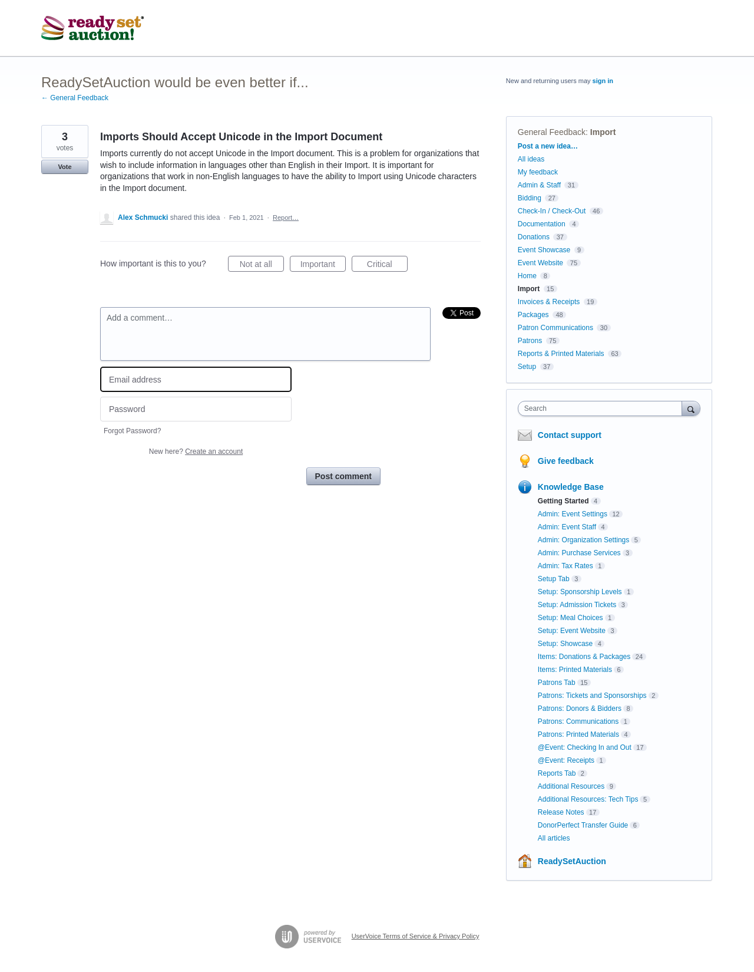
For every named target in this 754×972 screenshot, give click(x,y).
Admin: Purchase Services (579, 553)
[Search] (691, 408)
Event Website (540, 263)
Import (603, 132)
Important (323, 265)
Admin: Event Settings (572, 514)
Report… (286, 217)
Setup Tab (554, 579)
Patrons (530, 341)
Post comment (343, 476)
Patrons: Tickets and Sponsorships (592, 695)
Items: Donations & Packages (584, 657)
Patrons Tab (557, 682)
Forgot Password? (132, 431)
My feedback (538, 172)
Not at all (262, 265)
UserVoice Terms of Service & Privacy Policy (415, 936)
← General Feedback (74, 98)
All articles (554, 838)
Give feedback (566, 461)
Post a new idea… (548, 146)
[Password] (196, 409)
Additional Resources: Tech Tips (588, 799)
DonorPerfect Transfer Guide (583, 825)
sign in (603, 80)
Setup (527, 367)
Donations (534, 237)
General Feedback (552, 132)
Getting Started (563, 501)
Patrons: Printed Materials (578, 734)
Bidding (529, 198)
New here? (196, 451)
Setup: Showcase (565, 644)
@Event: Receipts (566, 760)
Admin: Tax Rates (565, 566)
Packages (533, 315)
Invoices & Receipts (549, 302)
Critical (387, 265)
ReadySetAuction (572, 861)
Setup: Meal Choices (570, 618)
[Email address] (196, 379)
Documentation (542, 224)
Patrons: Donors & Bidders (579, 708)
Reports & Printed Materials (561, 354)
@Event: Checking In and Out (584, 747)
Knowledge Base (571, 487)
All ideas (531, 159)
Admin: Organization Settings (583, 540)
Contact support (569, 435)
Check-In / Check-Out (552, 211)
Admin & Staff (539, 185)
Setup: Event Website (572, 631)
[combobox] (603, 408)
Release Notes (561, 812)
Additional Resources (571, 786)
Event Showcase (544, 250)
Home (527, 276)
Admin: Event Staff (567, 527)
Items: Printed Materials (575, 669)
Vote (64, 166)
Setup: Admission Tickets (577, 605)
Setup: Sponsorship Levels (580, 592)
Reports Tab (557, 773)
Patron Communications (555, 328)
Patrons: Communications (578, 721)
